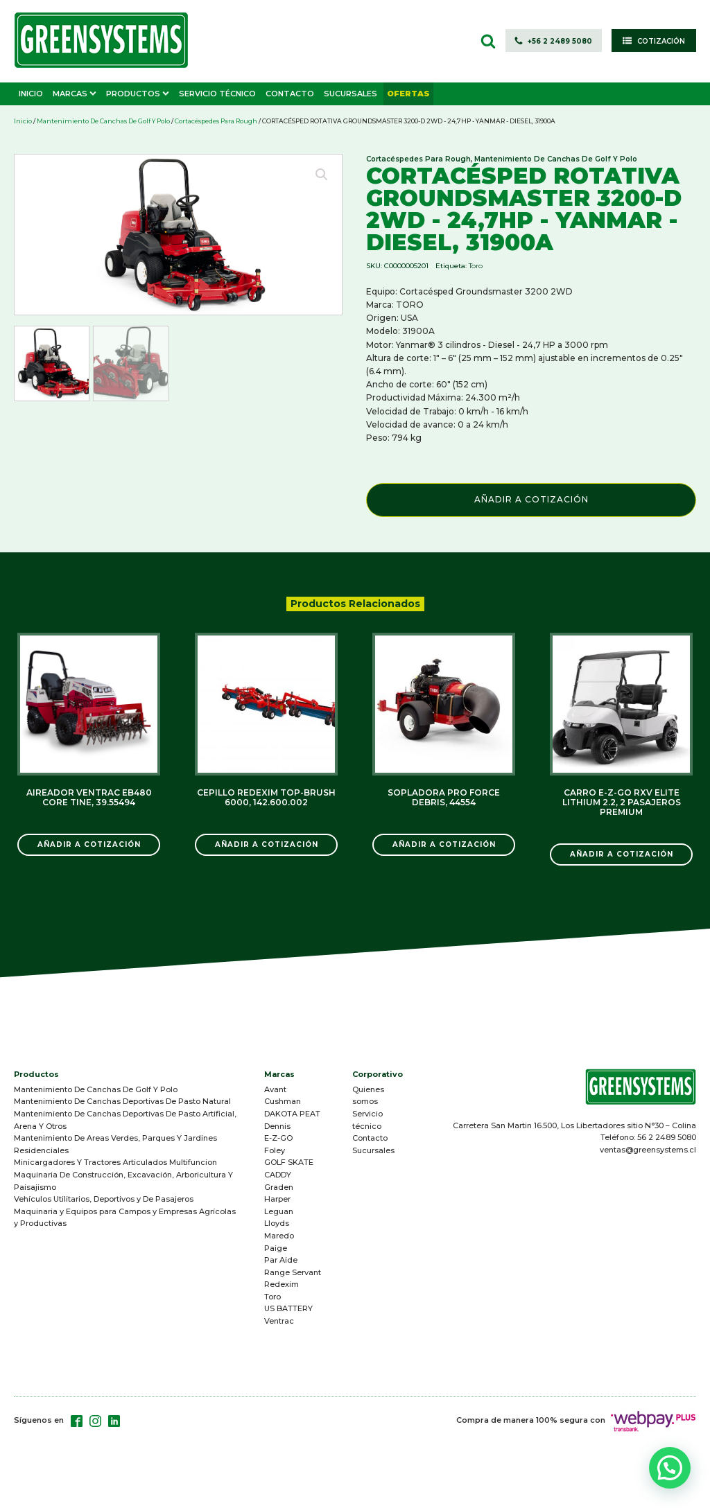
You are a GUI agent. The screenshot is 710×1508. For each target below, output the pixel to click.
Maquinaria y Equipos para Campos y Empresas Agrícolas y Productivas (125, 1218)
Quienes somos (368, 1096)
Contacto (370, 1138)
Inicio (23, 121)
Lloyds (276, 1223)
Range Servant (292, 1272)
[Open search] (488, 41)
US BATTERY (288, 1308)
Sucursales (373, 1150)
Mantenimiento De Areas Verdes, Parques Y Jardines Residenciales (115, 1144)
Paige (275, 1248)
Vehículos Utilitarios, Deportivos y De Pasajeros (103, 1199)
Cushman (282, 1101)
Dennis (277, 1126)
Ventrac (279, 1321)
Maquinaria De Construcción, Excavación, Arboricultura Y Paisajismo (123, 1181)
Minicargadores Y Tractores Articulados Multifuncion (115, 1162)
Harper (277, 1199)
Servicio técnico (367, 1120)
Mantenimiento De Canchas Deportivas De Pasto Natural (122, 1101)
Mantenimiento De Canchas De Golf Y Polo (103, 121)
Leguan (278, 1211)
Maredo (279, 1235)
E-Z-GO (278, 1138)
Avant (275, 1089)
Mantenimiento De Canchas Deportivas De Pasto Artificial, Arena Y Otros (125, 1120)
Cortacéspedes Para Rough (216, 121)
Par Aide (280, 1260)
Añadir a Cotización (531, 499)
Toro (476, 265)
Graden (278, 1187)
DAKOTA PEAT (292, 1114)
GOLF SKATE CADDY (288, 1168)
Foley (274, 1150)
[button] (553, 40)
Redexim (281, 1284)
